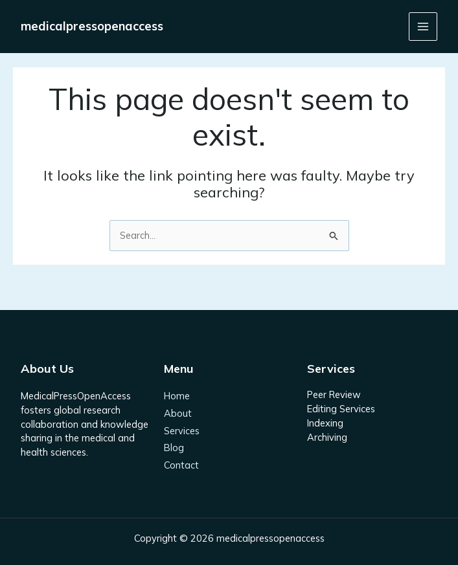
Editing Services (341, 409)
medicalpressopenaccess (92, 26)
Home (177, 396)
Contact (181, 465)
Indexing (325, 423)
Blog (174, 447)
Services (182, 431)
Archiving (327, 437)
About (178, 413)
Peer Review (334, 394)
